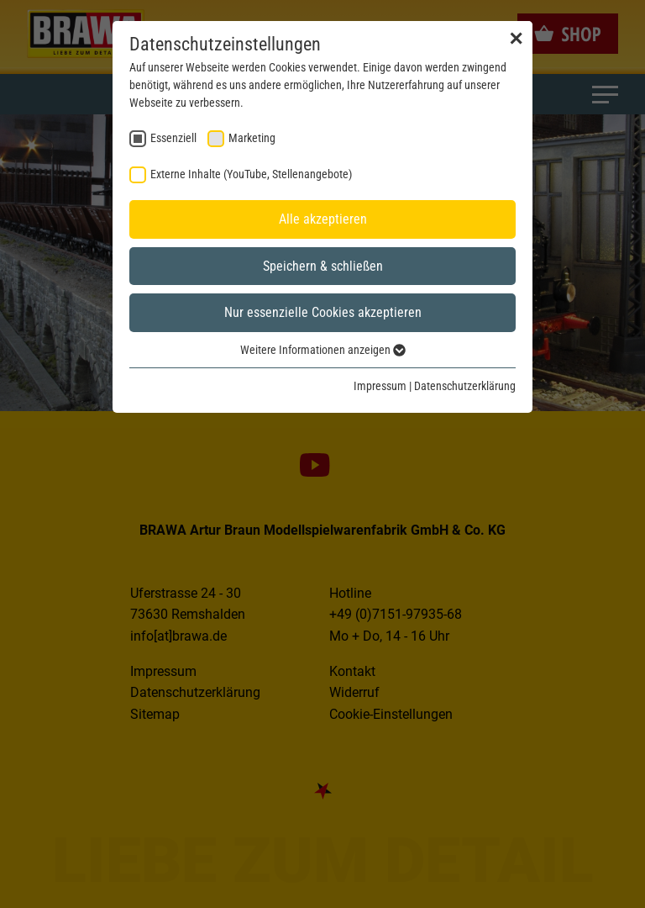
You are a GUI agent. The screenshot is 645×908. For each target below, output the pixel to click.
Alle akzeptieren (323, 219)
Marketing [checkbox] (251, 138)
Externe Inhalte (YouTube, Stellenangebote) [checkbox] (251, 174)
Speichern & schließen (323, 266)
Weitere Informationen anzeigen (323, 349)
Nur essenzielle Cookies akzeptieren (323, 312)
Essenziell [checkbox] (173, 138)
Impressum (380, 386)
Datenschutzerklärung (465, 386)
